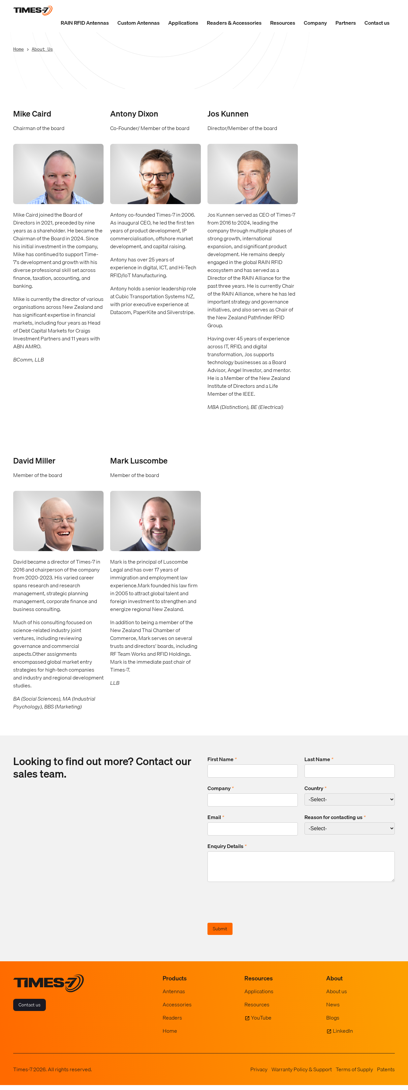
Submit (220, 933)
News (333, 1009)
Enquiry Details (227, 846)
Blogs (332, 1022)
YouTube (261, 1022)
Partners (345, 22)
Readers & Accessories (234, 22)
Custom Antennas (138, 22)
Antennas (174, 996)
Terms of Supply (354, 1074)
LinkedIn (343, 1035)
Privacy (258, 1074)
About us (336, 996)
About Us (42, 49)
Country (315, 788)
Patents (386, 1074)
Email (215, 817)
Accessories (177, 1009)
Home (18, 49)
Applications (183, 22)
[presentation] (257, 908)
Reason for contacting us (335, 817)
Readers (172, 1022)
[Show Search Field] (388, 10)
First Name (222, 759)
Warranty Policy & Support (301, 1074)
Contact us (377, 22)
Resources (282, 22)
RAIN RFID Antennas (85, 22)
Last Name (318, 759)
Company (315, 22)
